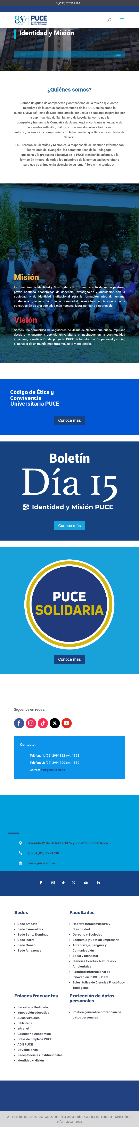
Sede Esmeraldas (30, 929)
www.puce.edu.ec (42, 863)
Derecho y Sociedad (87, 934)
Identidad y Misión (30, 1060)
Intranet (23, 1028)
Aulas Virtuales (28, 1018)
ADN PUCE (25, 1044)
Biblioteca (24, 1023)
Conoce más (69, 420)
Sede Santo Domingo (32, 934)
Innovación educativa (33, 1012)
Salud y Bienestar (85, 956)
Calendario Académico (34, 1034)
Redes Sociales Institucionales (40, 1055)
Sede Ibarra (25, 940)
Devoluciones (27, 1050)
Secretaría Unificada (32, 1007)
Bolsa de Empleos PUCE (34, 1039)
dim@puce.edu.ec (53, 770)
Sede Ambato (27, 924)
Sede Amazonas (29, 950)
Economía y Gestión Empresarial (96, 940)
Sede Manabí (26, 945)
